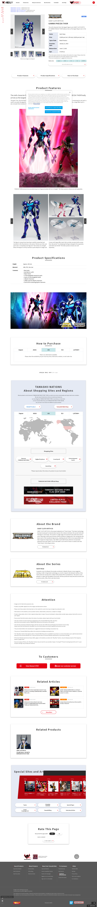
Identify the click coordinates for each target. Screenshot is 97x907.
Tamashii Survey (61, 868)
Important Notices (45, 868)
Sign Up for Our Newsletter (47, 878)
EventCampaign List (25, 810)
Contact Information (62, 877)
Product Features (22, 75)
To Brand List (45, 547)
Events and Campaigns (46, 873)
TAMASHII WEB (13, 7)
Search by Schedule (17, 868)
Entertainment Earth (73, 459)
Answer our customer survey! (65, 666)
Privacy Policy (74, 873)
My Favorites (47, 2)
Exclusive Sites (31, 868)
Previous (12, 31)
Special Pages (70, 805)
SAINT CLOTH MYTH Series (21, 10)
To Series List (44, 581)
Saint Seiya (19, 7)
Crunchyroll (56, 459)
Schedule (56, 2)
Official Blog (30, 871)
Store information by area (67, 64)
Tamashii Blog (47, 810)
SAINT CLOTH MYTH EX (21, 11)
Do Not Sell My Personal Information (7, 896)
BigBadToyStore (40, 459)
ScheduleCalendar (47, 805)
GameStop (48, 466)
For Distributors (75, 878)
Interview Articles (70, 810)
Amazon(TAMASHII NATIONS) (23, 459)
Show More (49, 712)
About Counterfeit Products (47, 871)
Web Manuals (61, 871)
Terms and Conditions (76, 876)
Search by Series (16, 873)
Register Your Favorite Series (47, 876)
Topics (25, 805)
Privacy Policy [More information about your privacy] (37, 103)
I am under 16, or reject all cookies (54, 107)
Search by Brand (16, 871)
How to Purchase (72, 75)
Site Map (64, 2)
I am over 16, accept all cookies (53, 111)
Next (43, 31)
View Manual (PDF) (32, 666)
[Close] (69, 92)
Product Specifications (48, 75)
